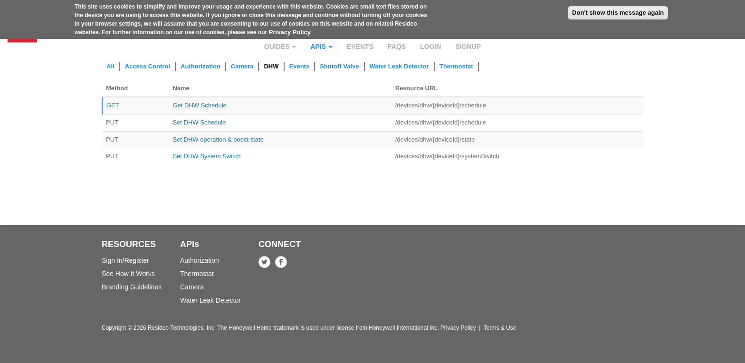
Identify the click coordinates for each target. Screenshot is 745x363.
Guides (280, 46)
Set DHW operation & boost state (217, 139)
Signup (468, 46)
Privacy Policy (290, 29)
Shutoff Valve (339, 66)
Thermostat (456, 66)
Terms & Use (500, 328)
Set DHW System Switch (206, 156)
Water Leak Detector (399, 66)
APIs (321, 46)
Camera (242, 66)
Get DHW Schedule (199, 105)
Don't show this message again (618, 9)
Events (360, 46)
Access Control (147, 66)
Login (430, 46)
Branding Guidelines (132, 287)
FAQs (397, 46)
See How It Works (128, 273)
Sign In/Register (125, 260)
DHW (271, 66)
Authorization (200, 66)
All (110, 66)
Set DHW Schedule (199, 122)
